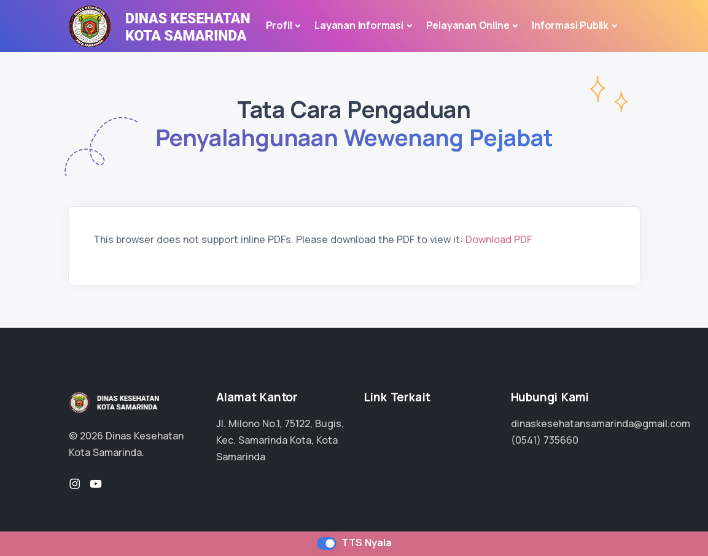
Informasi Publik (570, 25)
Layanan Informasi (358, 25)
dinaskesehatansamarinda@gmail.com (600, 423)
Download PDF (498, 239)
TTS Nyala (366, 542)
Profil (279, 25)
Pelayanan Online (468, 25)
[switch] (326, 543)
